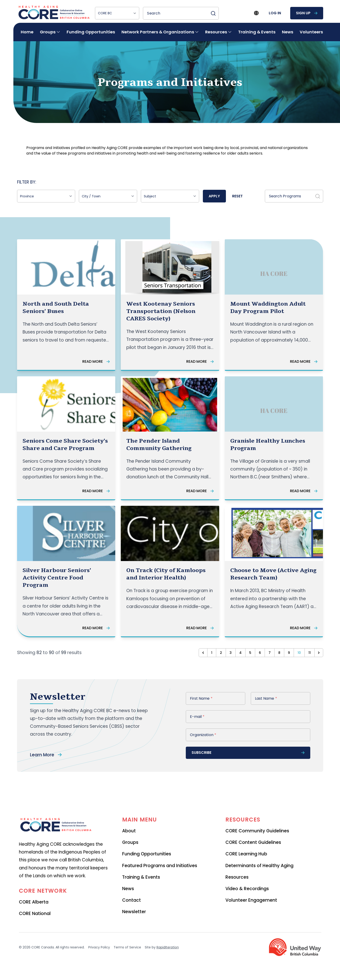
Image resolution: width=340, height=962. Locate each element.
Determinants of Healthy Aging (259, 866)
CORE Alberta (33, 902)
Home (27, 32)
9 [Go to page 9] (289, 652)
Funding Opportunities (91, 32)
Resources (236, 877)
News (287, 32)
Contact (131, 900)
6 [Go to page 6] (260, 652)
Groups (130, 842)
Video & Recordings (247, 889)
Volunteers (311, 32)
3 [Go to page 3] (231, 652)
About (129, 831)
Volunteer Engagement (251, 900)
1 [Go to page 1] (211, 652)
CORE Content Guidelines (253, 842)
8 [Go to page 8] (279, 652)
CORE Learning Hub (246, 854)
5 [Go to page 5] (250, 652)
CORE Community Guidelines (257, 831)
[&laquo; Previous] (203, 652)
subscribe (248, 752)
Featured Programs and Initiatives (159, 866)
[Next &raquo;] (318, 652)
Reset (237, 196)
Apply (214, 196)
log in (275, 13)
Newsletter (134, 912)
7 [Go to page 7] (270, 652)
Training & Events (256, 32)
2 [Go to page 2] (221, 652)
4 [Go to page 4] (240, 652)
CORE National (35, 913)
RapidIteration (168, 947)
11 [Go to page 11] (309, 652)
